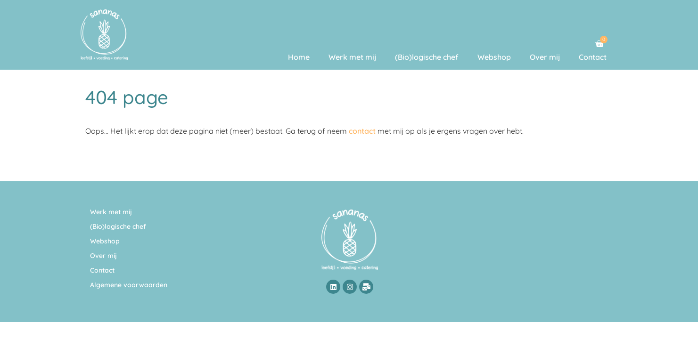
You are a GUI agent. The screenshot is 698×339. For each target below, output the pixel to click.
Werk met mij (352, 57)
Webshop (494, 57)
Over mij (545, 57)
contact (362, 131)
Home (299, 57)
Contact (593, 57)
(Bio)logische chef (427, 57)
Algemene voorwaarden (128, 285)
